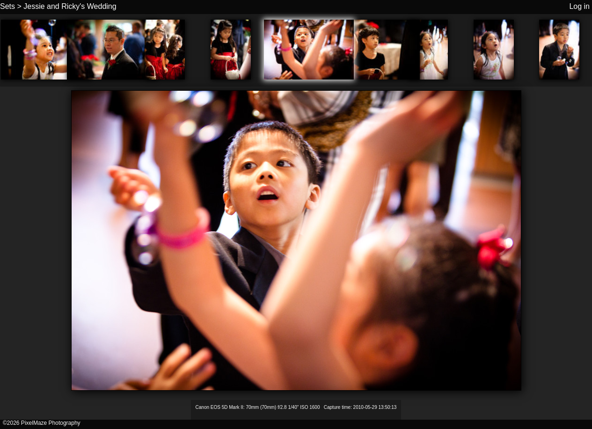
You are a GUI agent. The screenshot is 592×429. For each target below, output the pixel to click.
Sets (7, 6)
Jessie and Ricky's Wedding (69, 6)
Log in (579, 6)
